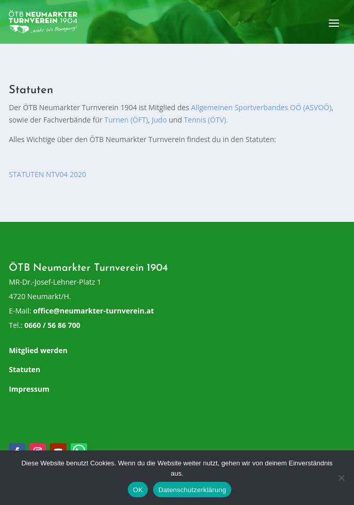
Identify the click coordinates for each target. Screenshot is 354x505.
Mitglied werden (38, 350)
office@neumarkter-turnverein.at (93, 311)
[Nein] (341, 478)
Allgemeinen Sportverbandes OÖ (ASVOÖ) (261, 107)
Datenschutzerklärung (192, 490)
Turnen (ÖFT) (126, 120)
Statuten (24, 369)
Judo (159, 120)
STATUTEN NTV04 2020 (47, 174)
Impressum (29, 389)
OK (138, 490)
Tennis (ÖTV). (206, 120)
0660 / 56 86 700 (52, 325)
